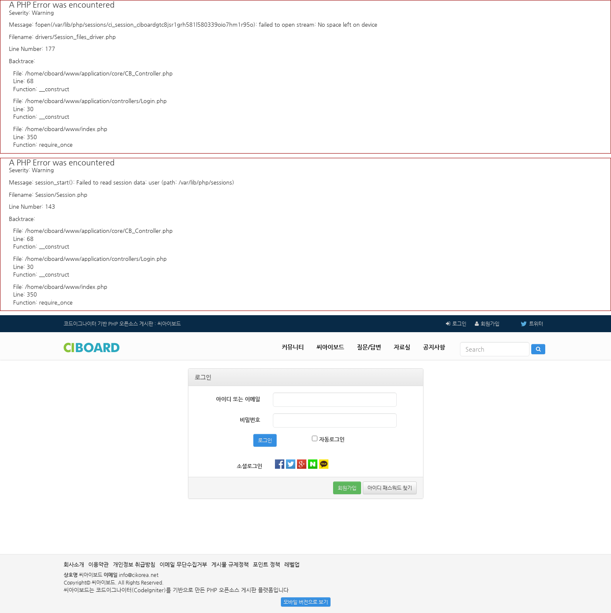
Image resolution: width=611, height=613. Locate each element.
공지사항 (434, 347)
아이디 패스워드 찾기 (389, 488)
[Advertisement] (305, 526)
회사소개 (74, 564)
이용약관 (98, 564)
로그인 (459, 324)
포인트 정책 (266, 564)
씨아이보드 (330, 347)
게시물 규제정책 (230, 564)
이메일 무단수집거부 (183, 564)
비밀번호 (250, 420)
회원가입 (490, 324)
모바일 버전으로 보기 (305, 602)
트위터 (525, 324)
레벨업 (292, 564)
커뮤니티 (293, 347)
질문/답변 (369, 347)
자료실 (402, 347)
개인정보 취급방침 (134, 564)
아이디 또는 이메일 (238, 399)
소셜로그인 (249, 466)
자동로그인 (328, 439)
